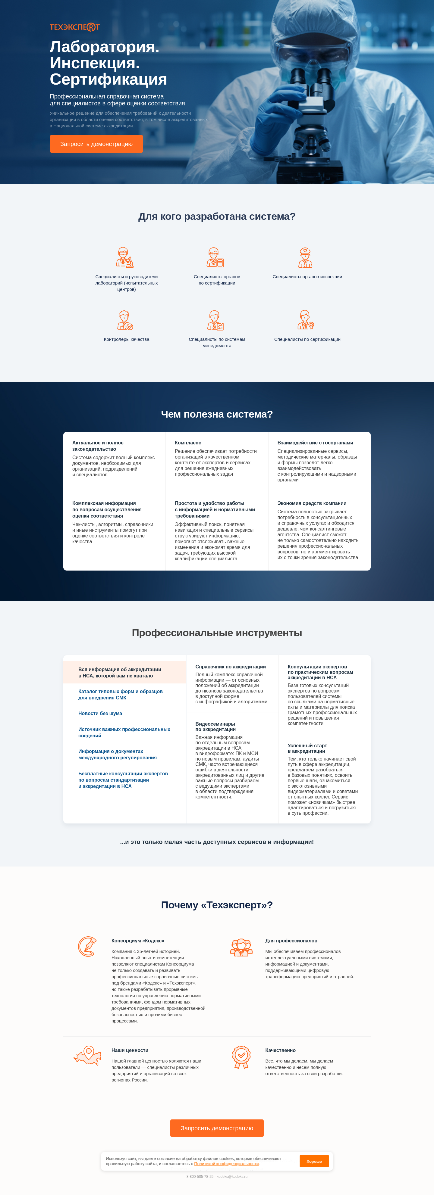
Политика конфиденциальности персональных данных (217, 1169)
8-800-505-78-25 (200, 1177)
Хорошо (314, 1157)
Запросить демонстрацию (96, 144)
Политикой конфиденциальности (226, 1159)
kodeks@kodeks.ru (232, 1177)
